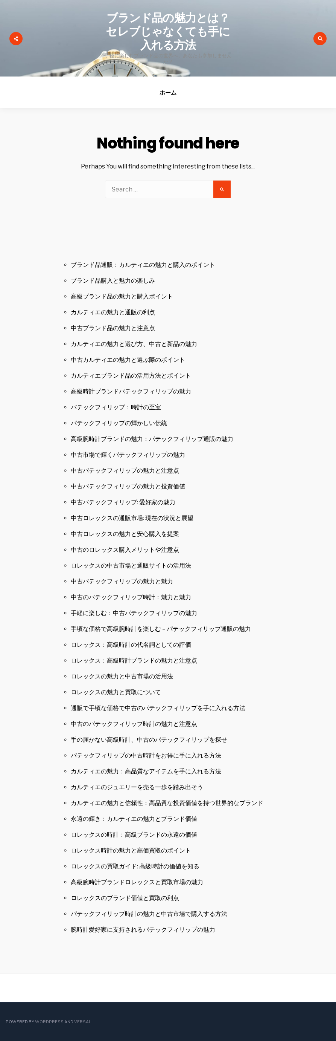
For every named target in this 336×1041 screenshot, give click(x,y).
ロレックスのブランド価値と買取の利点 (125, 898)
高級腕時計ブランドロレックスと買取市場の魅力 (137, 882)
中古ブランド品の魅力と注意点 (113, 328)
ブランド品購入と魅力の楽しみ (113, 280)
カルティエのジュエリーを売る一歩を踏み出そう (137, 787)
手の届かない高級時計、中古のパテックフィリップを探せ (149, 739)
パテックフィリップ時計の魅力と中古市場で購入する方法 (149, 913)
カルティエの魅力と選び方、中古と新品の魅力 (134, 344)
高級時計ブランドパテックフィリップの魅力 (131, 391)
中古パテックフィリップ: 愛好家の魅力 (123, 502)
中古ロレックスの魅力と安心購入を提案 (125, 533)
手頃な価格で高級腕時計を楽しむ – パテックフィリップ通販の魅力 (161, 628)
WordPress (49, 1021)
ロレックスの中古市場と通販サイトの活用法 (131, 565)
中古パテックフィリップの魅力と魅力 (122, 581)
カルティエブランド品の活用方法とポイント (131, 375)
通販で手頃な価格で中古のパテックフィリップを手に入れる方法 (158, 708)
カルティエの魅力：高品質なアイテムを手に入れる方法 (146, 771)
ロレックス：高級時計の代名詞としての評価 (131, 644)
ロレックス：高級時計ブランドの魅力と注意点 (134, 660)
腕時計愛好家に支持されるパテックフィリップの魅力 (143, 929)
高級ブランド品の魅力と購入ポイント (122, 296)
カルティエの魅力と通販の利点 (113, 312)
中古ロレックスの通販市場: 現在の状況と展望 (132, 518)
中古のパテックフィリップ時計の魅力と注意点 (134, 723)
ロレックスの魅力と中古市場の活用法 (122, 676)
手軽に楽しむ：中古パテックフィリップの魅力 (134, 613)
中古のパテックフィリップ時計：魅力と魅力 (131, 597)
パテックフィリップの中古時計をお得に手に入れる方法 (146, 755)
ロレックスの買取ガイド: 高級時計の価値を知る (135, 866)
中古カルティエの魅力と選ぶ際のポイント (128, 359)
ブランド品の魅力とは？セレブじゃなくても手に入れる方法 (168, 31)
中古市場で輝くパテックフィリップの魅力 (128, 454)
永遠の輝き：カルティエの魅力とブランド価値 (134, 818)
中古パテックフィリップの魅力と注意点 (125, 470)
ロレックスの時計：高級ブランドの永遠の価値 (134, 834)
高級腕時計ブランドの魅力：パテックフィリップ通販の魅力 (152, 438)
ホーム (168, 92)
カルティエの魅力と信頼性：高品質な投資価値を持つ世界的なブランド (167, 803)
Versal (82, 1021)
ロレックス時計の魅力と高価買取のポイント (131, 850)
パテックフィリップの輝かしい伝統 (119, 423)
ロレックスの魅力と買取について (116, 692)
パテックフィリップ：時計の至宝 (116, 407)
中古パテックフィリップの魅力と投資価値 (128, 486)
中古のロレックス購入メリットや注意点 (125, 549)
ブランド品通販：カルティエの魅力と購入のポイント (143, 264)
